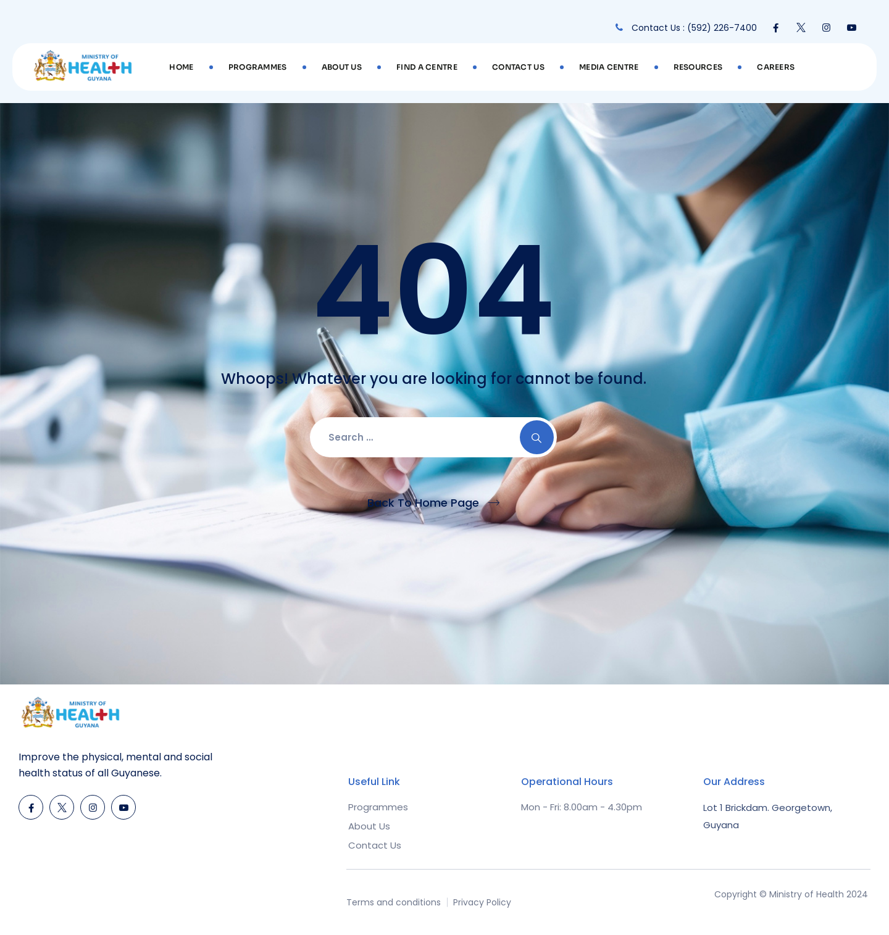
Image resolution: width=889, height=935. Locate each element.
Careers (776, 67)
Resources (698, 67)
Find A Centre (426, 67)
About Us (342, 67)
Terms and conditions (393, 902)
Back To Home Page (423, 502)
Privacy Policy (482, 902)
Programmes (257, 67)
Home (181, 67)
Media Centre (609, 67)
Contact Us (518, 67)
